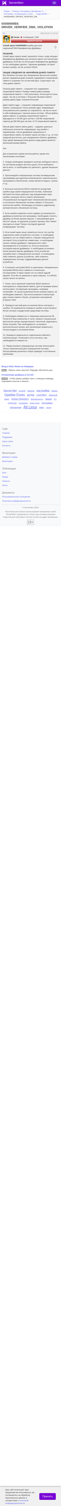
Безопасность (37, 399)
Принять (47, 1496)
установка (23, 403)
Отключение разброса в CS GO (17, 375)
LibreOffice (41, 395)
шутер (30, 394)
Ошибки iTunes (14, 394)
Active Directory (20, 399)
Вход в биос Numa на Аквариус (17, 366)
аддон (48, 408)
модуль (30, 391)
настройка (43, 390)
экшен (48, 399)
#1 (4, 33)
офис (41, 407)
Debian (55, 391)
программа (47, 403)
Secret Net (10, 390)
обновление (16, 407)
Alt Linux (30, 407)
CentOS (22, 391)
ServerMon (16, 2)
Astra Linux (35, 403)
